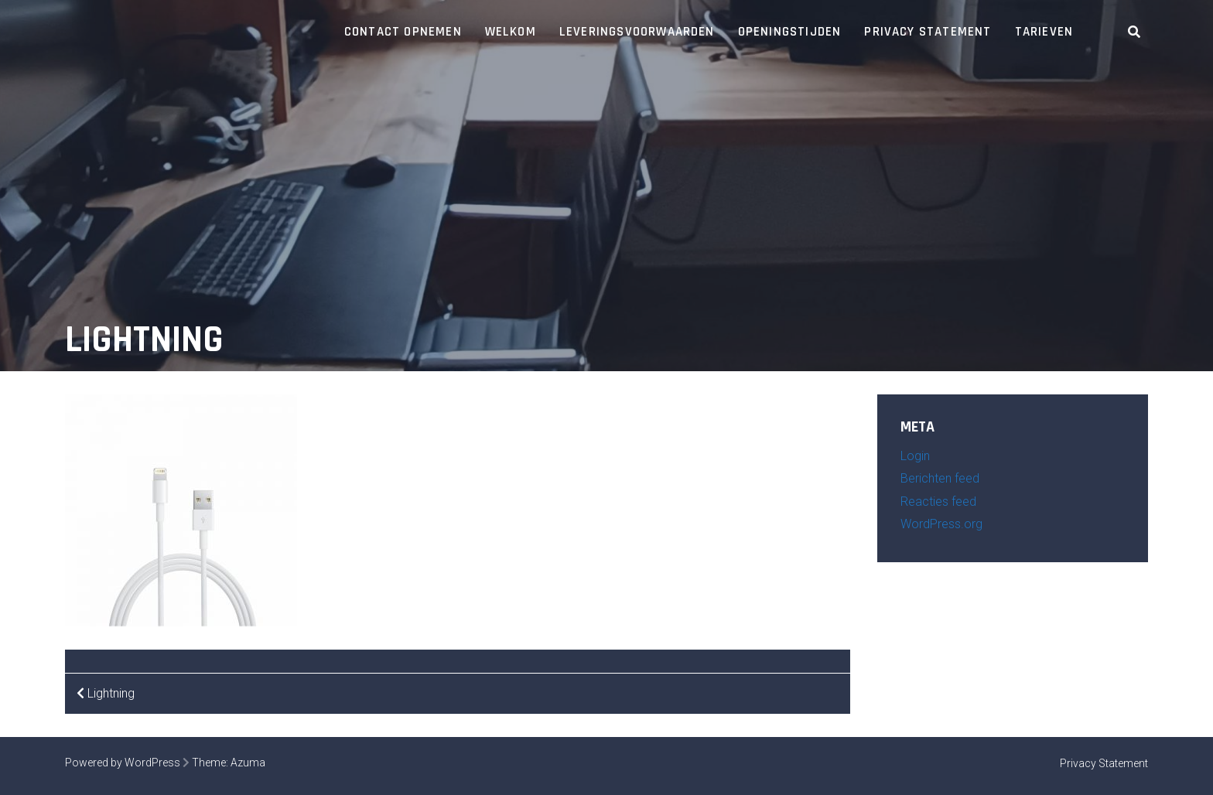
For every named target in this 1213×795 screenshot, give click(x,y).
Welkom (510, 31)
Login (915, 456)
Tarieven (1044, 31)
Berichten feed (939, 478)
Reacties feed (938, 501)
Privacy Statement (927, 31)
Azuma (248, 762)
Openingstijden (790, 31)
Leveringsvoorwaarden (637, 31)
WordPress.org (941, 524)
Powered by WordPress (122, 762)
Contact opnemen (403, 31)
